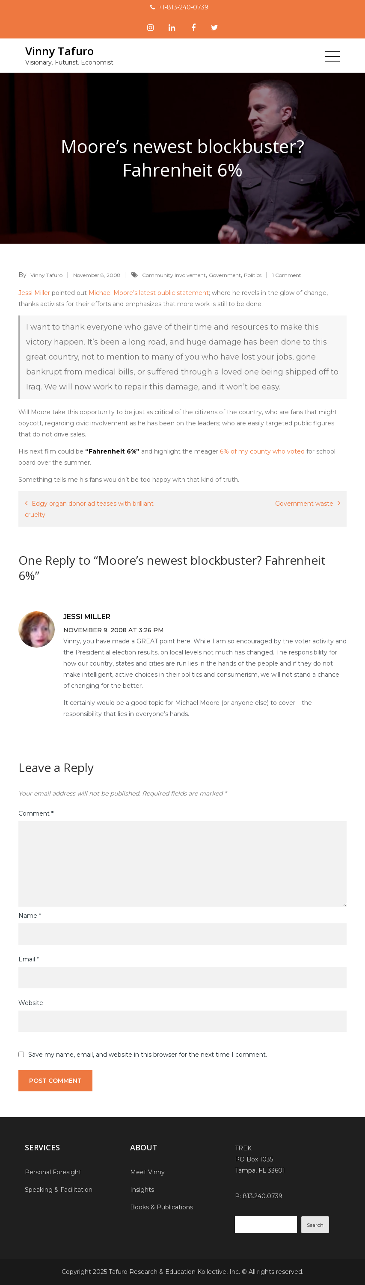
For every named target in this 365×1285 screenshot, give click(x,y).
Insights (142, 1190)
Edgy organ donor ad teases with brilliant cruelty (89, 509)
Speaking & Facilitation (58, 1190)
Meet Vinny (147, 1172)
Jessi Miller (34, 293)
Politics (252, 275)
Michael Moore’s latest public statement (149, 293)
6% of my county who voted (262, 451)
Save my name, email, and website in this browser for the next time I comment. (147, 1055)
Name (29, 916)
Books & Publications (161, 1207)
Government (225, 275)
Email (28, 959)
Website (30, 1003)
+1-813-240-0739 (183, 7)
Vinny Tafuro (59, 51)
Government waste (304, 503)
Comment (35, 813)
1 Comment (286, 275)
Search (315, 1225)
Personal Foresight (53, 1172)
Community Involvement (174, 275)
